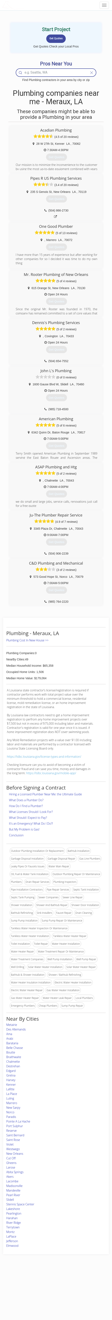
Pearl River (13, 1195)
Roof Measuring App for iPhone (52, 1294)
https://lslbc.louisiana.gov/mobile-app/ (51, 773)
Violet (10, 1144)
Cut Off (10, 1158)
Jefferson (12, 1241)
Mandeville (13, 1190)
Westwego (13, 1149)
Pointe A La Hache (18, 1121)
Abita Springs (14, 1172)
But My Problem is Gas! (24, 829)
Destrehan (13, 1066)
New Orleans (14, 1154)
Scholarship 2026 (83, 1280)
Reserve (11, 1131)
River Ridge (13, 1223)
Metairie (11, 1025)
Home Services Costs (20, 1280)
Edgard (11, 1071)
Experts (38, 1285)
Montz (10, 1232)
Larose (10, 1167)
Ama (9, 1034)
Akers (10, 1177)
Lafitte (10, 1089)
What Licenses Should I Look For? (31, 812)
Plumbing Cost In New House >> (27, 640)
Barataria (12, 1043)
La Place (11, 1094)
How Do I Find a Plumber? (26, 806)
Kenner (11, 1085)
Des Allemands (16, 1029)
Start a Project (15, 1290)
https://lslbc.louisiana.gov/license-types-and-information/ (44, 757)
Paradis (11, 1117)
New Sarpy (13, 1108)
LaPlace (11, 1236)
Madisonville (14, 1186)
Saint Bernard (15, 1135)
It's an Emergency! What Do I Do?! (31, 823)
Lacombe (12, 1181)
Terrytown (13, 1227)
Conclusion (16, 835)
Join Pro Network (44, 1280)
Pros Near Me (15, 1285)
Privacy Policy (81, 1285)
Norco (10, 1112)
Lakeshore (13, 1209)
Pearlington (13, 1213)
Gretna (10, 1075)
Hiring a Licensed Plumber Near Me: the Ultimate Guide (45, 794)
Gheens (11, 1163)
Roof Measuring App (46, 1290)
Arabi (9, 1039)
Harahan (12, 1218)
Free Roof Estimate (18, 1294)
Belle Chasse (14, 1048)
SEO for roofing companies (89, 1299)
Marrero (11, 1103)
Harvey (10, 1080)
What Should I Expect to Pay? (28, 818)
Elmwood (12, 1246)
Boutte (10, 1052)
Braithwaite (13, 1057)
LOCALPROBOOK (26, 5)
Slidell (10, 1200)
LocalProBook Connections (89, 1294)
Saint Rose (13, 1140)
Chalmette (13, 1062)
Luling (10, 1098)
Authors (78, 1290)
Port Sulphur (14, 1126)
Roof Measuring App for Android (53, 1299)
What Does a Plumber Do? (26, 800)
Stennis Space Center (20, 1204)
